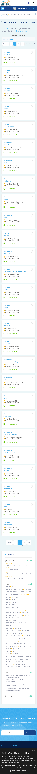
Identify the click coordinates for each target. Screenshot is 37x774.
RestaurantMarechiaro (8, 523)
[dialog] (18, 761)
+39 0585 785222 (10, 62)
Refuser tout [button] (27, 766)
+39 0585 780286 (10, 153)
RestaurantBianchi (8, 107)
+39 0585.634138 (10, 352)
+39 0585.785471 (10, 533)
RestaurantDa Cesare (8, 180)
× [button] (35, 750)
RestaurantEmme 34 (8, 288)
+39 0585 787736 (10, 279)
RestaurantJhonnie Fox (8, 415)
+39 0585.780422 (10, 316)
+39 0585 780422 (10, 496)
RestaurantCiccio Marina (8, 144)
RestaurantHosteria (8, 324)
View (29, 561)
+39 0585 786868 (10, 442)
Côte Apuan (27, 14)
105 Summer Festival (11, 568)
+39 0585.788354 (10, 225)
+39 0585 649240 (10, 334)
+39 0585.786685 (10, 514)
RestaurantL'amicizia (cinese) (10, 433)
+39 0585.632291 (10, 117)
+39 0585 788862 (10, 99)
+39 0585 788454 (10, 406)
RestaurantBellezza (8, 89)
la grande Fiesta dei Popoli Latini (14, 577)
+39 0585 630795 (10, 370)
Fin (22, 44)
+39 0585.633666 (10, 80)
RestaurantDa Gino (8, 216)
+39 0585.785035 (10, 135)
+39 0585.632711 (10, 171)
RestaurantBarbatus (8, 53)
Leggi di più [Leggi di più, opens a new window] (17, 762)
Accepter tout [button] (10, 766)
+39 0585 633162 (10, 243)
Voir (30, 584)
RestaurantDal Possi (8, 252)
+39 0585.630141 (10, 189)
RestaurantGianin (8, 306)
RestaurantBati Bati (8, 71)
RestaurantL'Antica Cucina (9, 451)
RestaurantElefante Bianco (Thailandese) (15, 270)
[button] (18, 771)
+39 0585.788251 (10, 261)
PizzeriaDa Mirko (7, 234)
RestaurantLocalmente (8, 487)
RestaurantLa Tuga (8, 469)
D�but (5, 44)
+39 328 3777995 (10, 460)
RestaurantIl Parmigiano (8, 379)
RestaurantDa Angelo (8, 162)
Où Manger (4, 14)
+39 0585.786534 (10, 207)
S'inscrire (29, 733)
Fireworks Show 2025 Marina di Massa (16, 564)
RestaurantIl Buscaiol (8, 343)
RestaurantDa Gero (8, 198)
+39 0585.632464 (10, 388)
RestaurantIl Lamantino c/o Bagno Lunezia (15, 361)
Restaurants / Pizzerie (16, 14)
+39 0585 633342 (10, 424)
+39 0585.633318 (10, 297)
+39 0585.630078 (10, 478)
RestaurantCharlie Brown (9, 126)
